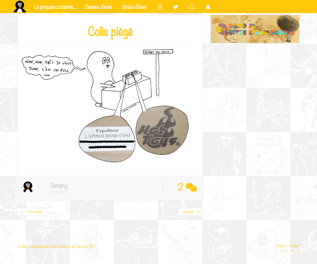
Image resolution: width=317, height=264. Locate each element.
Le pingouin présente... (55, 6)
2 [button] (187, 186)
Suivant (190, 211)
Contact (295, 245)
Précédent (32, 211)
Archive (282, 245)
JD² (92, 246)
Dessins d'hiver (98, 6)
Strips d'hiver (134, 6)
